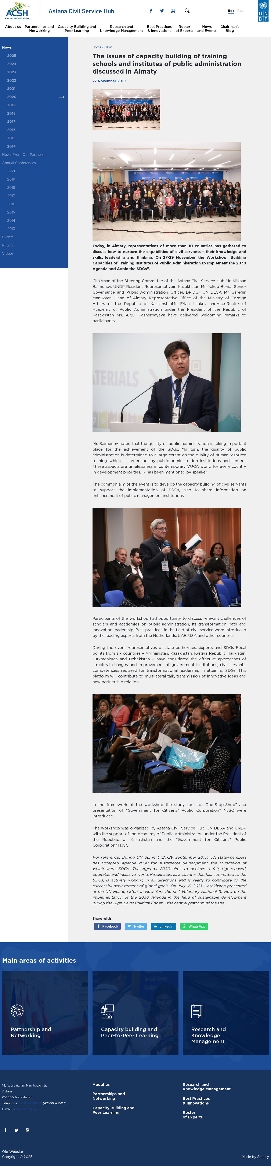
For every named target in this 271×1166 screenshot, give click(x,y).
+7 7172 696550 (30, 1103)
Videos (8, 253)
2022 (11, 80)
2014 (11, 146)
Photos (8, 245)
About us (13, 27)
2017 (11, 121)
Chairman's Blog (229, 29)
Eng (231, 11)
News (7, 47)
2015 (11, 138)
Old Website (12, 1152)
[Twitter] (136, 926)
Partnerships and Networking (39, 29)
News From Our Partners (23, 154)
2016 (11, 130)
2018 (11, 113)
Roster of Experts (185, 29)
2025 (11, 55)
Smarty (263, 1157)
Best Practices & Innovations (159, 29)
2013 (11, 229)
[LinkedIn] (163, 926)
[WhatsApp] (194, 926)
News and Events (207, 29)
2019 (11, 105)
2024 (11, 64)
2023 (11, 72)
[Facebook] (107, 926)
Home (97, 47)
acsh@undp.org (24, 1109)
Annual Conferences (19, 163)
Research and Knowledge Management (121, 29)
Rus (240, 11)
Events (7, 237)
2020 (12, 97)
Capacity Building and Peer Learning (77, 29)
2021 (11, 88)
